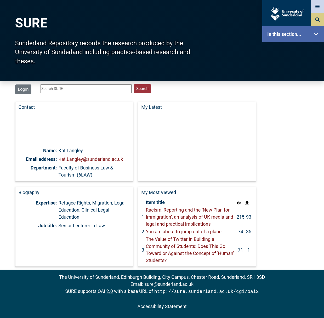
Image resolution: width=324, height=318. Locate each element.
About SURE (294, 84)
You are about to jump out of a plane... (185, 231)
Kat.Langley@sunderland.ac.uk (91, 159)
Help (294, 183)
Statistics (294, 150)
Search (294, 117)
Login (23, 89)
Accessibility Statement (161, 306)
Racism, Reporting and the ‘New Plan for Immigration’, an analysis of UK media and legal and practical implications (189, 217)
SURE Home (294, 51)
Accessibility (294, 200)
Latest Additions (294, 133)
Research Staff (294, 166)
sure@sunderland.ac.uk (169, 284)
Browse (294, 100)
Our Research (294, 67)
